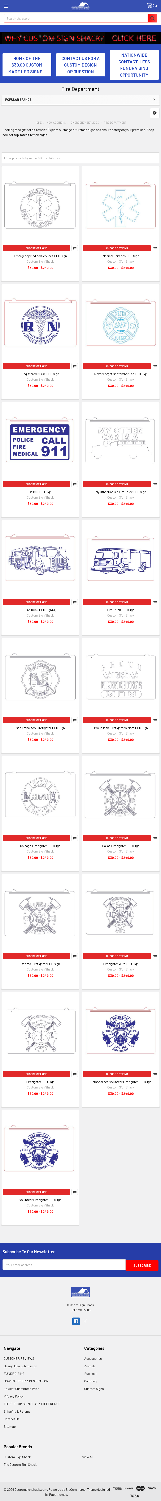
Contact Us (11, 1418)
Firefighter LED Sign (40, 1082)
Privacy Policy (13, 1395)
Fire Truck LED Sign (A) (40, 610)
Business (90, 1373)
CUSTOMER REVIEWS (19, 1358)
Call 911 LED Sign (40, 492)
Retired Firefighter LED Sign (40, 964)
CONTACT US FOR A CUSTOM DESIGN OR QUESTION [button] (80, 65)
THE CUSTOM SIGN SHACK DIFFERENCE (32, 1403)
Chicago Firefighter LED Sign (40, 846)
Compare (74, 248)
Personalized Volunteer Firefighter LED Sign (120, 1082)
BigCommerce (76, 1489)
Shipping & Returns (17, 1410)
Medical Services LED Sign (121, 256)
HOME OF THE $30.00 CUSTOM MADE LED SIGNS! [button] (26, 65)
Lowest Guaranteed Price (21, 1388)
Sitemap (10, 1426)
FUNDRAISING (14, 1373)
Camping (90, 1380)
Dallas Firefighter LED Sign (120, 846)
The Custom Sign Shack (20, 1464)
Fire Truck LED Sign (120, 610)
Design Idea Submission (20, 1365)
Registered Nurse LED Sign (40, 374)
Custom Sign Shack (17, 1456)
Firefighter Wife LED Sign (121, 964)
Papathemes (58, 1494)
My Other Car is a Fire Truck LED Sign (121, 492)
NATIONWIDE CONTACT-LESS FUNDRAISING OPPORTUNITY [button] (134, 64)
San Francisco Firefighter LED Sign (40, 728)
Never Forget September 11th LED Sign (121, 374)
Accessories (93, 1358)
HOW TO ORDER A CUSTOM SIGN (26, 1380)
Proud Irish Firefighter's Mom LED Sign (121, 728)
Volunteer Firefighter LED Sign (40, 1200)
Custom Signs (94, 1388)
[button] (53, 38)
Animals (90, 1365)
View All (87, 1456)
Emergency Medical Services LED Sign (40, 256)
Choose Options (36, 248)
